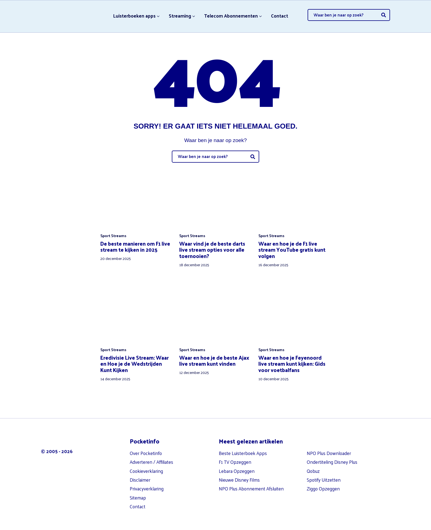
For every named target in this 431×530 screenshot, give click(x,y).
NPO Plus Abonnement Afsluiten (251, 488)
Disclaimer (140, 480)
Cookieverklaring (146, 471)
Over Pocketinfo (146, 453)
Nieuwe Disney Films (239, 480)
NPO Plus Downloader (329, 453)
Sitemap (138, 497)
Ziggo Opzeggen (323, 488)
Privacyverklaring (147, 488)
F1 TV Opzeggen (235, 462)
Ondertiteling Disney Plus (332, 462)
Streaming (180, 16)
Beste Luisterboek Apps (243, 453)
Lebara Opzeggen (237, 471)
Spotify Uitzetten (324, 480)
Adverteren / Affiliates (151, 462)
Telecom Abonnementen (231, 16)
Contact (279, 16)
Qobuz (313, 471)
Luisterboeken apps (134, 16)
